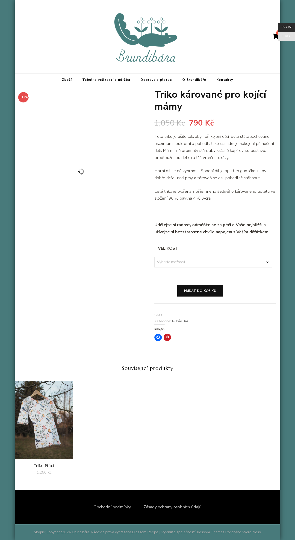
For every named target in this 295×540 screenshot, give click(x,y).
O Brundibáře (194, 80)
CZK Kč (285, 27)
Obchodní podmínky (112, 507)
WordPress (251, 532)
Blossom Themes (209, 532)
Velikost (168, 248)
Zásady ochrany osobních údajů (172, 507)
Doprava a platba (156, 80)
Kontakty (224, 80)
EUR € (284, 36)
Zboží (67, 80)
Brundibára (80, 532)
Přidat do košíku (200, 291)
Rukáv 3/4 (180, 321)
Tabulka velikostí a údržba (106, 80)
